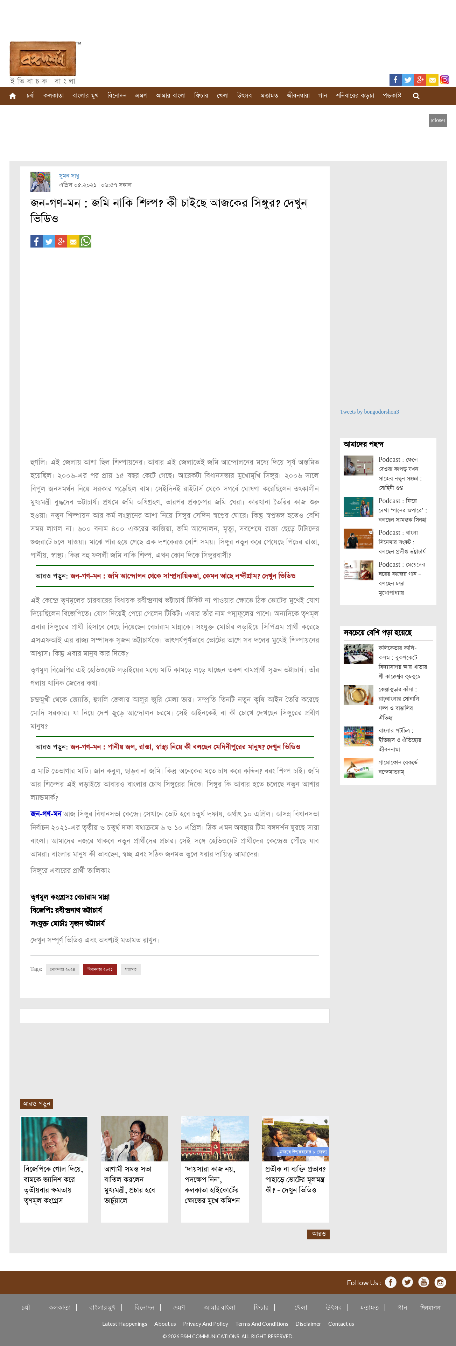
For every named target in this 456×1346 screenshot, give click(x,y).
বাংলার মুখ (85, 95)
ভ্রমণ (141, 95)
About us (165, 1322)
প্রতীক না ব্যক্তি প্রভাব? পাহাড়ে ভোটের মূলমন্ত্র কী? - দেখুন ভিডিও (295, 1179)
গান (322, 95)
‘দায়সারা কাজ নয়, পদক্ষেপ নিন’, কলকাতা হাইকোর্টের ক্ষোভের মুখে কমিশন (212, 1184)
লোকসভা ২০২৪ (62, 969)
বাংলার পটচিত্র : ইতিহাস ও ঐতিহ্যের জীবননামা (400, 740)
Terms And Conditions (261, 1322)
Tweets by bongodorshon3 (369, 412)
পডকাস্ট (392, 95)
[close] (438, 120)
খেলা (223, 95)
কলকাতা (53, 95)
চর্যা (31, 95)
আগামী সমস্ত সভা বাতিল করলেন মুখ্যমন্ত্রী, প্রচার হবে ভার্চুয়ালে (129, 1184)
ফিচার (201, 95)
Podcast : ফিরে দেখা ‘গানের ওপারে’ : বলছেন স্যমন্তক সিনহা (403, 510)
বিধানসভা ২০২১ (100, 969)
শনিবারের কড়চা (355, 95)
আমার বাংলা (170, 95)
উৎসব (244, 95)
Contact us (341, 1322)
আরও (319, 1233)
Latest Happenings (124, 1322)
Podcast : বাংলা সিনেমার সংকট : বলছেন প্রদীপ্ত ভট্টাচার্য (402, 542)
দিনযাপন (430, 1306)
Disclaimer (308, 1322)
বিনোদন (117, 95)
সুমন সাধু (69, 176)
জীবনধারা (298, 95)
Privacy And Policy (205, 1322)
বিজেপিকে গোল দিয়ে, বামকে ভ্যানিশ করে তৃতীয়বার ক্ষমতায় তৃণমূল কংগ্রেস (53, 1184)
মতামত (269, 95)
